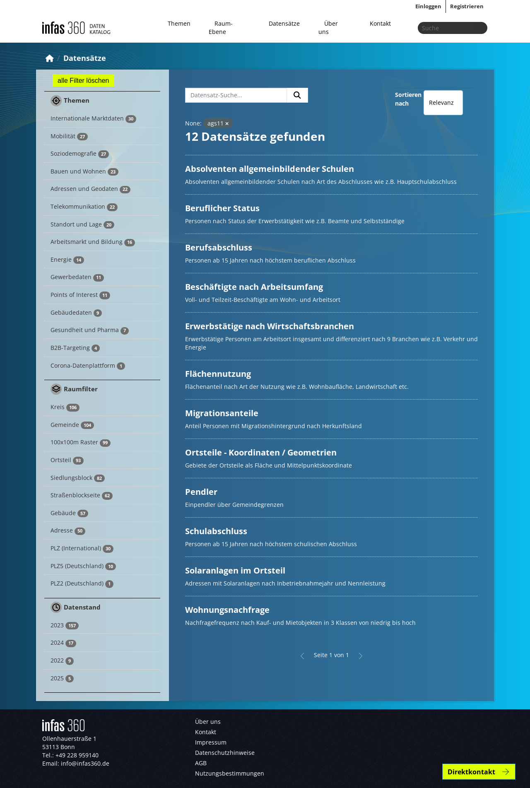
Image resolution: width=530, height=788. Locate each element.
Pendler (201, 491)
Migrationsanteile (221, 413)
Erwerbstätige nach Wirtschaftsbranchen (269, 326)
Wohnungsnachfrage (227, 609)
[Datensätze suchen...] (452, 28)
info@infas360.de (85, 763)
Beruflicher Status (222, 208)
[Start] (50, 58)
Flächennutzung (218, 373)
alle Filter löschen (83, 80)
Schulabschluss (216, 531)
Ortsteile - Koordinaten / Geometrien (261, 452)
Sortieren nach (408, 99)
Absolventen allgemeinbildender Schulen (269, 168)
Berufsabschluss (218, 247)
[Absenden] (478, 28)
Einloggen (428, 6)
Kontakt (380, 23)
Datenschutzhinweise (225, 753)
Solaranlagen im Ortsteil (235, 570)
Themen (179, 23)
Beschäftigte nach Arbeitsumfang (254, 286)
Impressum (210, 742)
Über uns (328, 27)
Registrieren (467, 6)
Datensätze (284, 23)
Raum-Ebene (221, 27)
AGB (201, 763)
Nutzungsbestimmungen (229, 773)
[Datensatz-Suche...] (236, 95)
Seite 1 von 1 (331, 655)
